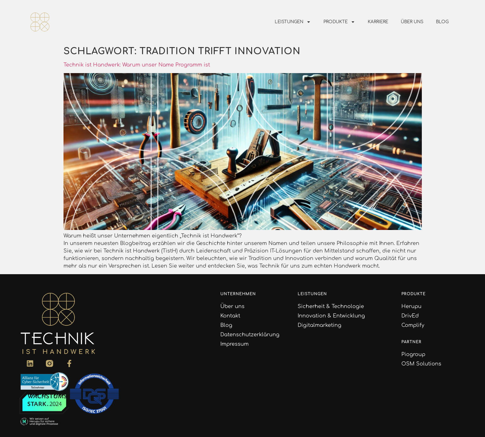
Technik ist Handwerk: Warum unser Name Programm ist (136, 65)
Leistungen (293, 22)
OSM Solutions (421, 364)
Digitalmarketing (319, 325)
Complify (412, 325)
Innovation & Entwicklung (331, 316)
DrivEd (410, 316)
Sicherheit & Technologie (331, 306)
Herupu (411, 306)
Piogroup (413, 354)
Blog (442, 21)
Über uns (412, 21)
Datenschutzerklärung (249, 335)
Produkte (339, 22)
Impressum (234, 344)
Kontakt (230, 316)
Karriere (378, 21)
